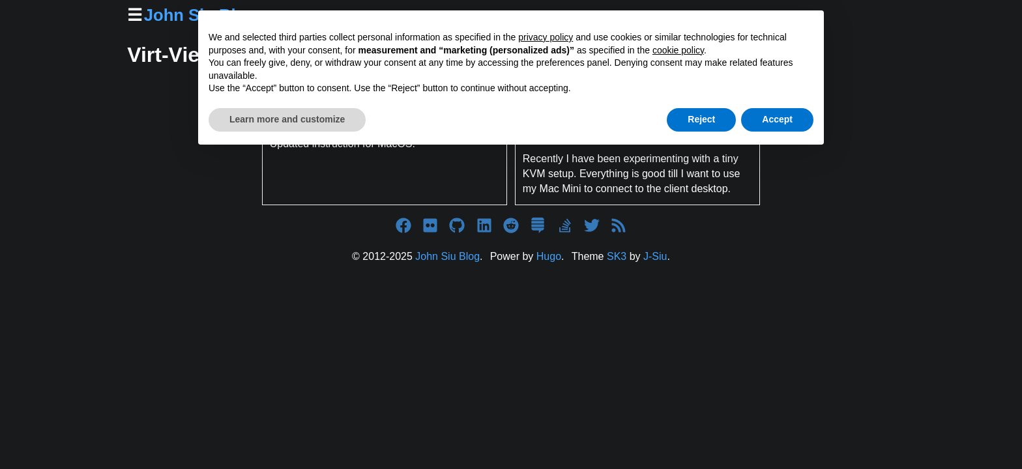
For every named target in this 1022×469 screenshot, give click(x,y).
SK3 (616, 256)
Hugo (548, 256)
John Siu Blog (447, 256)
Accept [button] (777, 119)
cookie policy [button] (678, 50)
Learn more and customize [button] (287, 119)
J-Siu (655, 256)
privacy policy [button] (545, 37)
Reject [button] (701, 119)
